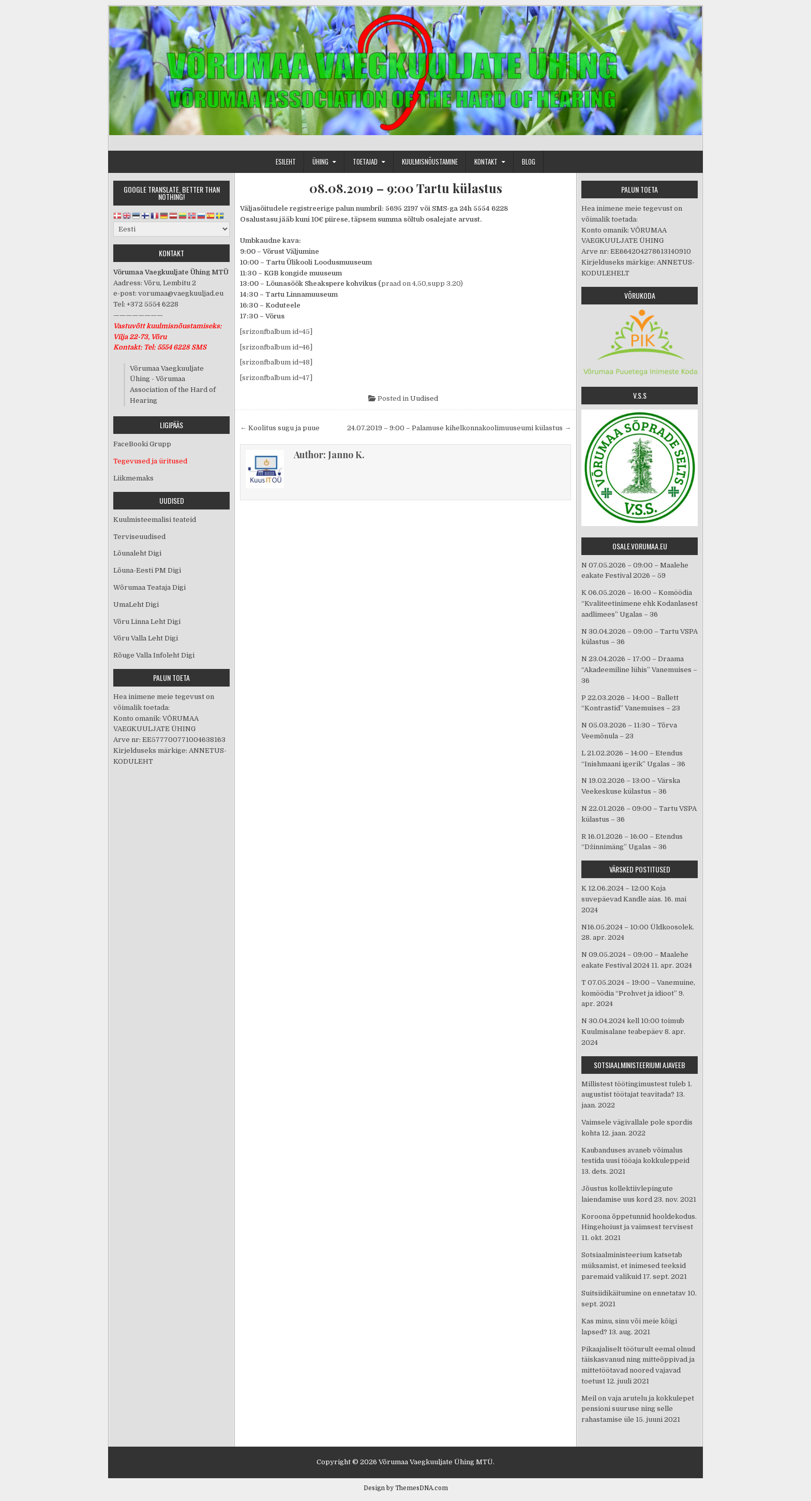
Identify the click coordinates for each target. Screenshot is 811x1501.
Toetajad (365, 161)
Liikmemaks (133, 478)
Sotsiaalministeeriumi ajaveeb (639, 1064)
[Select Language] (171, 229)
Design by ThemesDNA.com (406, 1488)
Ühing (320, 161)
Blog (528, 161)
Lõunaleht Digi (137, 553)
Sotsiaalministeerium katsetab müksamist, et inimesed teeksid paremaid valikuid (633, 1265)
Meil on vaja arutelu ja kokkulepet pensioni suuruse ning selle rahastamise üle (637, 1409)
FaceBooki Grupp (142, 444)
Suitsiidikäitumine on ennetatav (633, 1293)
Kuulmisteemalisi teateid (154, 519)
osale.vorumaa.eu (639, 546)
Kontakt (486, 161)
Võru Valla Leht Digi (145, 638)
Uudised (424, 398)
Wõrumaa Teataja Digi (149, 587)
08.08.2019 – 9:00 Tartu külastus (405, 188)
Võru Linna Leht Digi (147, 621)
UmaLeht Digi (136, 604)
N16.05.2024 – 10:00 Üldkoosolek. (637, 927)
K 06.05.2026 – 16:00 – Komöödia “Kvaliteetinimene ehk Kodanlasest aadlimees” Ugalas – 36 (639, 603)
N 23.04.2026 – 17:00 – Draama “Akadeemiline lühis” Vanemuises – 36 (639, 669)
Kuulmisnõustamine (430, 161)
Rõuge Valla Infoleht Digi (153, 655)
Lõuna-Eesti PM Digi (147, 570)
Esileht (286, 161)
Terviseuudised (139, 537)
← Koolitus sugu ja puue (280, 428)
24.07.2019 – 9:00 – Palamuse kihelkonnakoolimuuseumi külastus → (459, 428)
